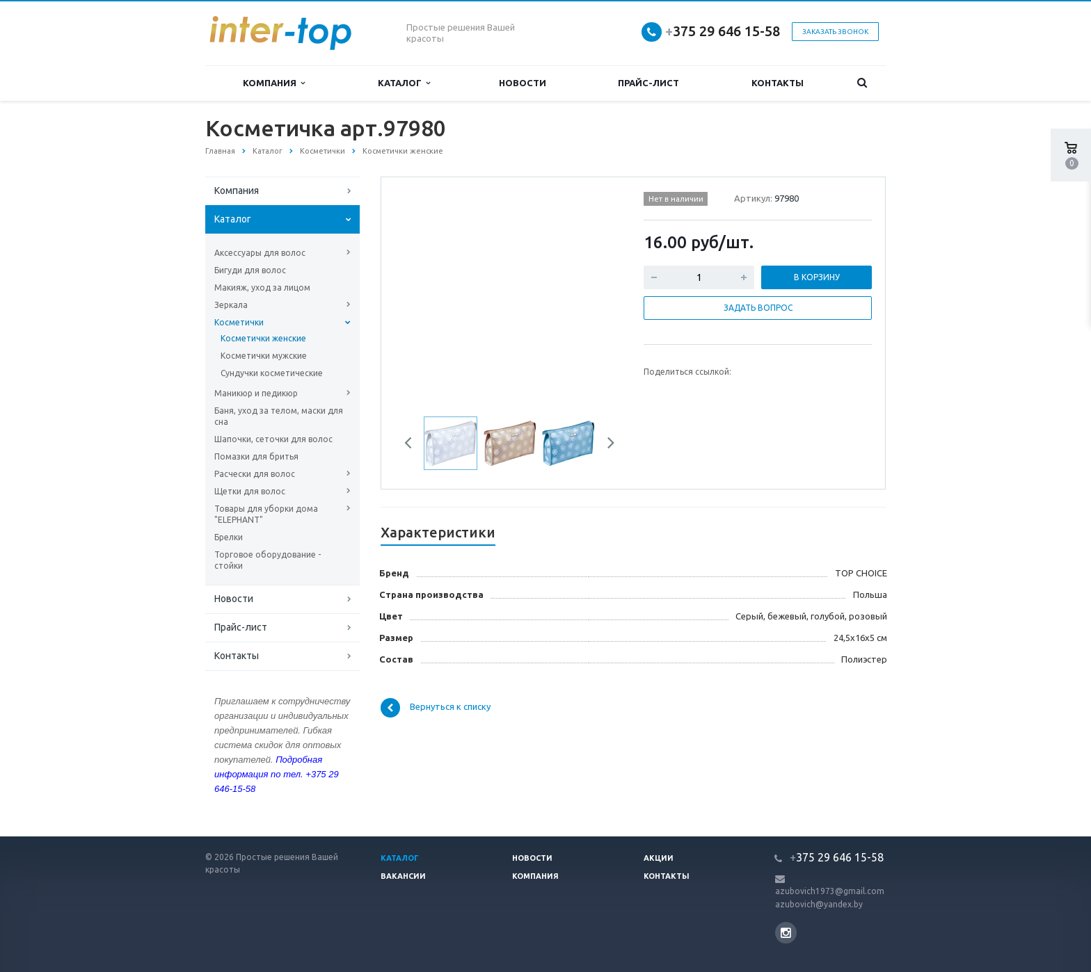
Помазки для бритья (256, 456)
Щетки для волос (249, 491)
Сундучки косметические (272, 373)
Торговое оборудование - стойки (267, 560)
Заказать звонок (835, 31)
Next (606, 445)
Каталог (404, 83)
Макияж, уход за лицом (262, 287)
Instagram (786, 933)
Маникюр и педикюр (256, 393)
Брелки (228, 537)
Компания (274, 83)
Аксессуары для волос (259, 252)
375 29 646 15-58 (722, 31)
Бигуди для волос (250, 270)
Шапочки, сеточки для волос (273, 439)
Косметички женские (263, 338)
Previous (413, 445)
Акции (659, 858)
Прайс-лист (648, 83)
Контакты (777, 83)
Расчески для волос (254, 473)
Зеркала (231, 304)
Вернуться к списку (436, 708)
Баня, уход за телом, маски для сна (278, 416)
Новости (522, 83)
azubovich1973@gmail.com (829, 891)
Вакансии (403, 876)
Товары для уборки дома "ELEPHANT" (266, 514)
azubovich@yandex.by (819, 904)
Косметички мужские (264, 355)
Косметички (239, 322)
